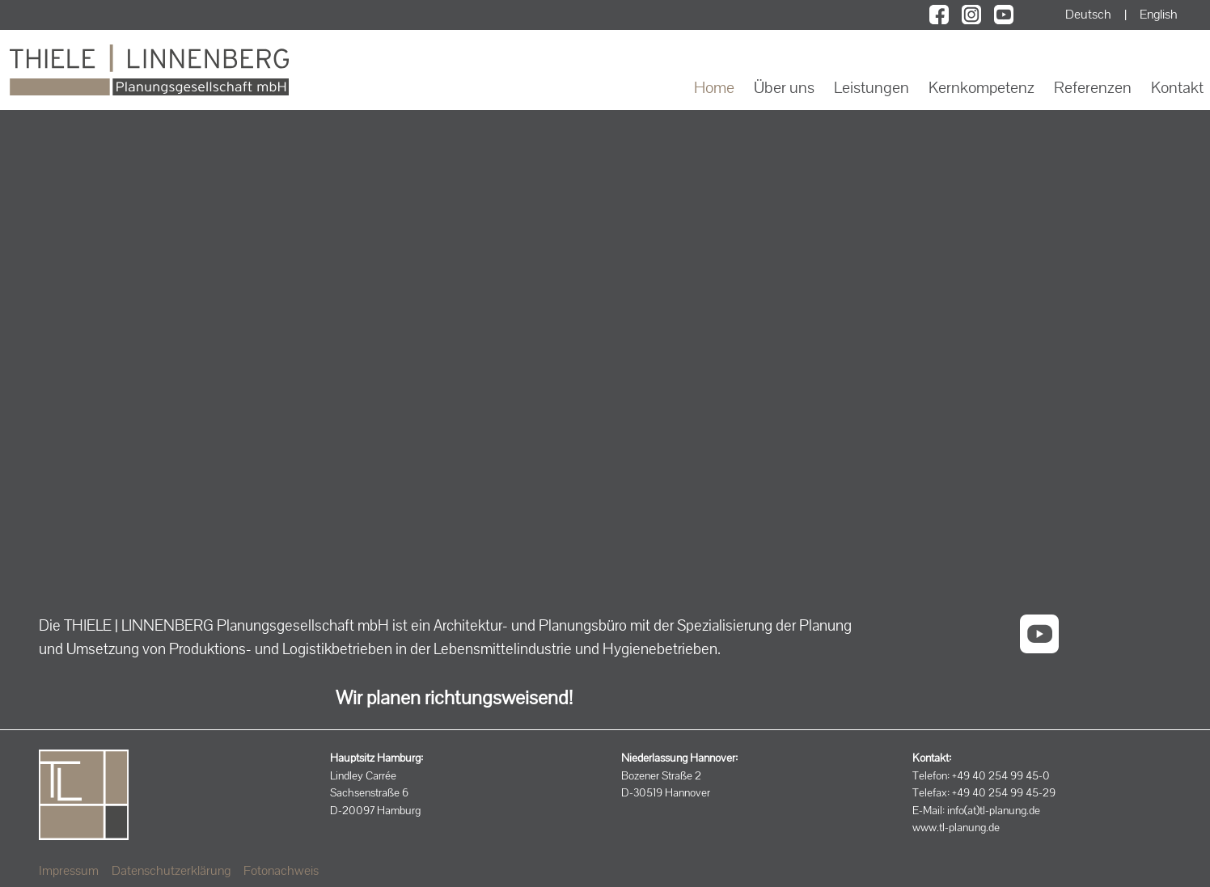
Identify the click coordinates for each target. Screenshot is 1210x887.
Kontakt (1177, 87)
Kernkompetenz (981, 87)
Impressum (69, 870)
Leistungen (871, 87)
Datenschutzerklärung (171, 870)
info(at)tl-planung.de (993, 810)
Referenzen (1093, 87)
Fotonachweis (281, 870)
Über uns (784, 87)
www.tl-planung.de (956, 827)
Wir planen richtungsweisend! (454, 697)
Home (714, 87)
